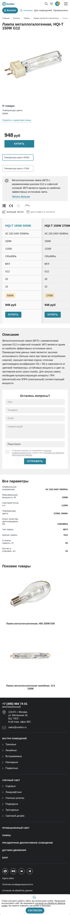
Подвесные (10, 768)
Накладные (10, 762)
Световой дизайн (13, 816)
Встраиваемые (12, 756)
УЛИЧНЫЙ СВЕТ (11, 780)
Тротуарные (10, 810)
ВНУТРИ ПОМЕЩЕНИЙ (14, 738)
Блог (5, 857)
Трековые (9, 744)
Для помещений (43, 10)
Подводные (10, 804)
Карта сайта (8, 878)
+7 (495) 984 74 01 (14, 703)
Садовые (9, 786)
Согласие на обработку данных (17, 890)
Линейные (9, 750)
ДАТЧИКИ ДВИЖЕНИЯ (14, 850)
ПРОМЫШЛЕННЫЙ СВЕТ (15, 828)
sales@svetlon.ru (17, 727)
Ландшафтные (12, 792)
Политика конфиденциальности (17, 884)
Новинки (26, 10)
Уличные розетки (13, 798)
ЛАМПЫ (6, 835)
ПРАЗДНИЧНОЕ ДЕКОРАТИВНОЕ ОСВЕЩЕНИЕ (27, 843)
